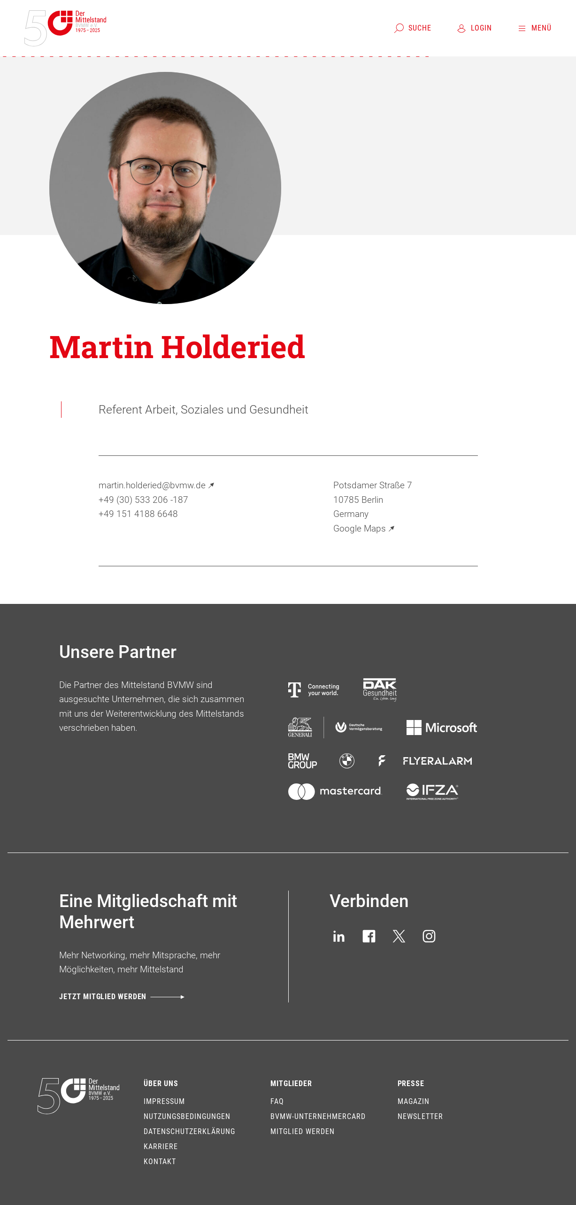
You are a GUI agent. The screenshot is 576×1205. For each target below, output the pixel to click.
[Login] (474, 28)
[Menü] (534, 28)
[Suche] (412, 28)
